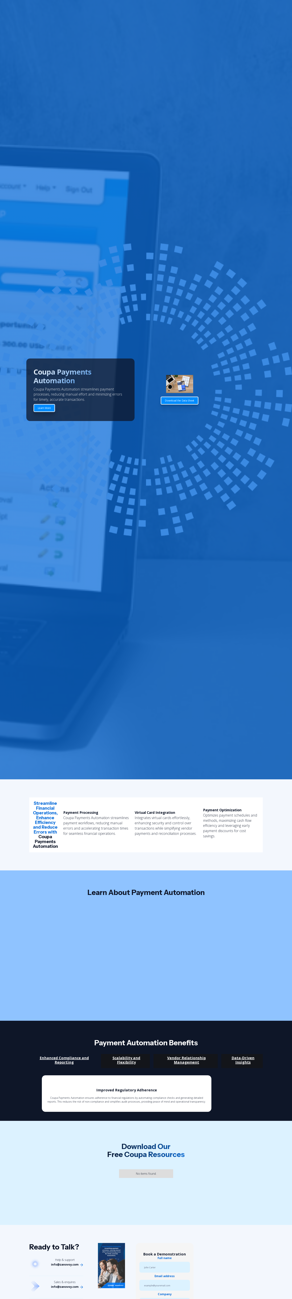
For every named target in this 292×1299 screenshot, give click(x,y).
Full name (165, 1258)
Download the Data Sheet (179, 400)
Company (165, 1294)
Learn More (44, 408)
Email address (165, 1276)
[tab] (63, 1061)
